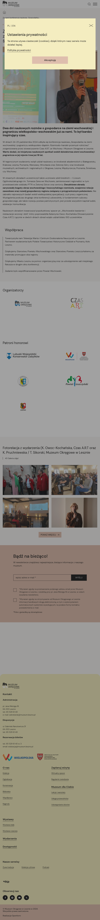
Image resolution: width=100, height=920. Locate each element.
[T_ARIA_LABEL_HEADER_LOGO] (11, 4)
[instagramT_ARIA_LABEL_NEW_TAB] (12, 897)
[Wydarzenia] (11, 839)
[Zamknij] (91, 25)
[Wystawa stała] (10, 824)
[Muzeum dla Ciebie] (64, 787)
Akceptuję (50, 60)
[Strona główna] (4, 12)
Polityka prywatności (19, 50)
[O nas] (8, 768)
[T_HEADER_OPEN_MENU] (95, 4)
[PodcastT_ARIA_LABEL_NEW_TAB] (48, 867)
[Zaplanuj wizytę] (62, 768)
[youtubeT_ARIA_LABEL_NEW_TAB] (19, 897)
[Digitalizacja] (9, 779)
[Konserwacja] (9, 785)
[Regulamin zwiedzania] (61, 779)
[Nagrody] (8, 803)
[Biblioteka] (8, 791)
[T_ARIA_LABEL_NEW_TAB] (21, 916)
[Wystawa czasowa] (12, 831)
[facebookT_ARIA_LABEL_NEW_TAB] (5, 897)
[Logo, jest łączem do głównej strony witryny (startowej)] (11, 686)
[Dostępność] (11, 847)
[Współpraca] (9, 797)
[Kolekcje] (8, 773)
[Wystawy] (10, 819)
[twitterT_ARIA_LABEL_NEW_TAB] (26, 897)
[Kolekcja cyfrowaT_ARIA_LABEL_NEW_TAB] (30, 867)
